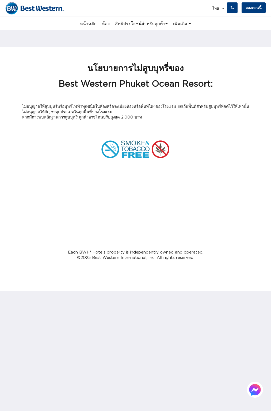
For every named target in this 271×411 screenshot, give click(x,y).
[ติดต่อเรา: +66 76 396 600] (232, 7)
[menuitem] (88, 23)
